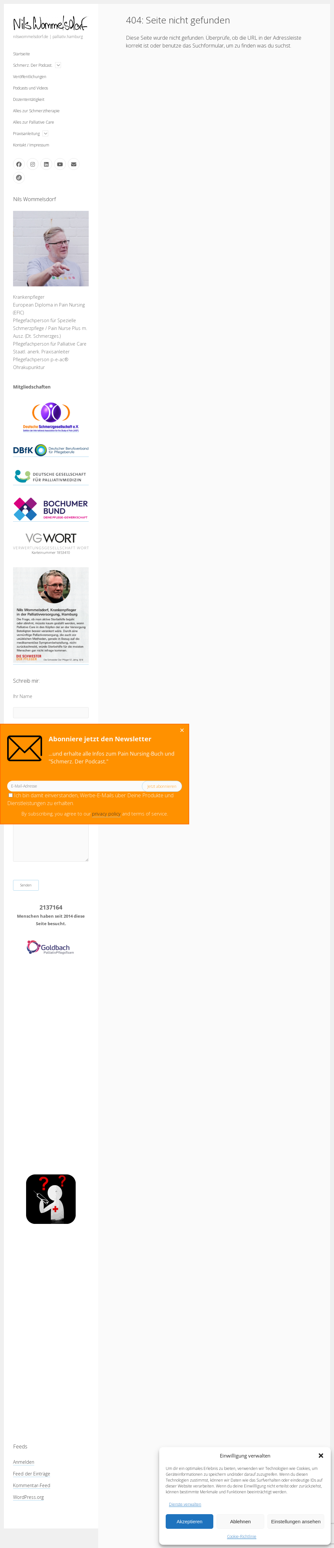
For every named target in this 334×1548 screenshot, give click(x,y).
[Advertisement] (51, 1065)
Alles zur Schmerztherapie (36, 111)
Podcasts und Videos (30, 88)
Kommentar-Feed (31, 1485)
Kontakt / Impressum (31, 145)
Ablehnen (240, 1521)
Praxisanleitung (26, 133)
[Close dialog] (105, 731)
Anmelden (23, 1462)
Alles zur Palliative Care (33, 122)
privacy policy (29, 814)
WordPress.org (28, 1497)
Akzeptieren (189, 1521)
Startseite (21, 54)
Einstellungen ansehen (296, 1521)
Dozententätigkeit (28, 99)
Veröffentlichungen (29, 76)
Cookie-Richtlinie (241, 1536)
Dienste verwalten (185, 1504)
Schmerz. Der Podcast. (33, 65)
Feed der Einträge (31, 1474)
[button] (321, 1455)
